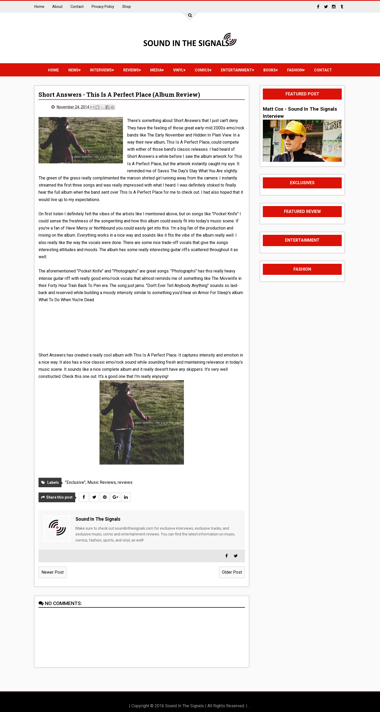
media (156, 70)
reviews (131, 70)
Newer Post (52, 572)
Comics (202, 70)
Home (39, 6)
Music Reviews (101, 482)
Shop (126, 6)
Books (269, 70)
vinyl (178, 70)
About (57, 6)
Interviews (101, 70)
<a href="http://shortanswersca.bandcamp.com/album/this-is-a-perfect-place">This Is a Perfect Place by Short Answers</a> (142, 326)
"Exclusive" (75, 482)
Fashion (295, 70)
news (73, 70)
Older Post (232, 572)
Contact (77, 6)
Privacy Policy (103, 6)
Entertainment (236, 70)
